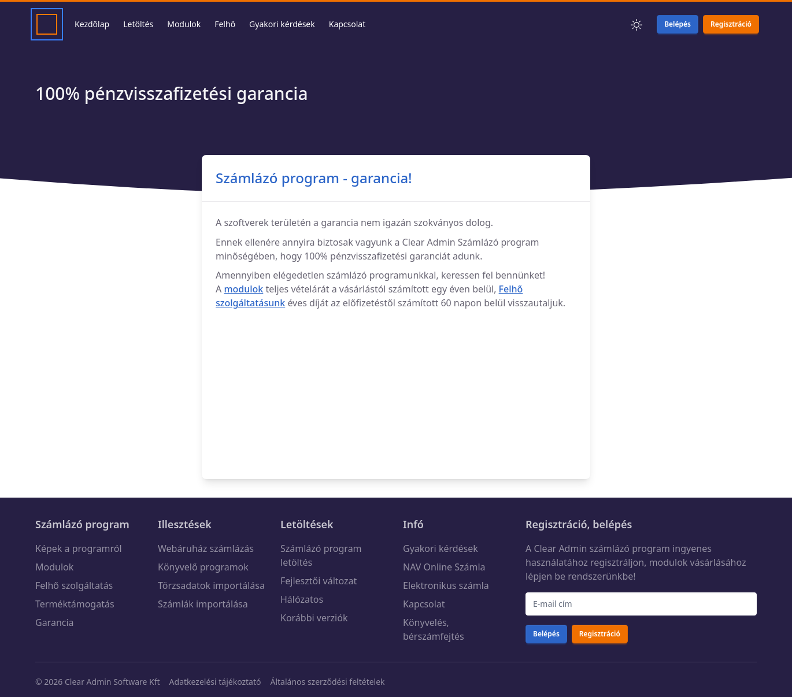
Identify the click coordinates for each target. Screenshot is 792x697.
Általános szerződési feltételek (327, 681)
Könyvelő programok (203, 567)
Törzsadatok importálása (211, 585)
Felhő (224, 23)
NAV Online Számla (444, 567)
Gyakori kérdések (282, 23)
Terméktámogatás (74, 604)
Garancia (54, 622)
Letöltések (307, 524)
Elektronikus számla (446, 585)
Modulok (184, 23)
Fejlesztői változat (318, 580)
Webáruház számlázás (206, 548)
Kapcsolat (347, 23)
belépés (612, 524)
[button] (636, 24)
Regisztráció (556, 524)
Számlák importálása (203, 604)
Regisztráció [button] (731, 24)
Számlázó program (82, 524)
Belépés (546, 634)
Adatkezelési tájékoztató (215, 681)
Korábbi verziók (313, 617)
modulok (243, 289)
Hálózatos (301, 599)
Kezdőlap (92, 23)
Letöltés (138, 23)
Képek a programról (78, 548)
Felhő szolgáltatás (74, 585)
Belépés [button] (677, 24)
